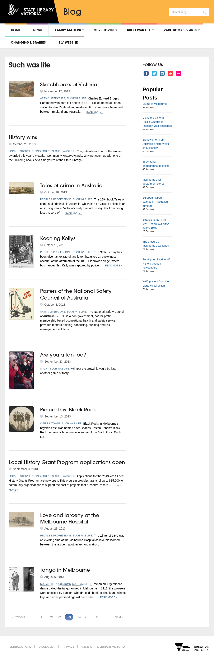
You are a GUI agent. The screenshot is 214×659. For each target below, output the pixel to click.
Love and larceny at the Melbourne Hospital (69, 518)
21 (52, 617)
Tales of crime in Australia (71, 185)
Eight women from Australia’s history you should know (156, 143)
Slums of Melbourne (155, 103)
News (37, 30)
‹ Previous (18, 617)
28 (97, 617)
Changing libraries (28, 42)
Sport (44, 368)
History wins (23, 137)
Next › (119, 617)
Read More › (94, 111)
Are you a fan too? (63, 354)
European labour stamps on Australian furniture (155, 201)
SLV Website (68, 42)
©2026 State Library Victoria (103, 646)
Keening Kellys (57, 238)
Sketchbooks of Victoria (68, 84)
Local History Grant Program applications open (67, 462)
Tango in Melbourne (65, 569)
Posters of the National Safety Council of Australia (76, 294)
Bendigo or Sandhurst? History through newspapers (156, 263)
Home (15, 30)
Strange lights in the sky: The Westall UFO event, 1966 (156, 223)
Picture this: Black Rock (68, 409)
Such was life (139, 30)
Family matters (68, 30)
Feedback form (20, 646)
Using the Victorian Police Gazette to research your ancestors (157, 121)
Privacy (68, 646)
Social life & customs (55, 584)
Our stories (104, 30)
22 (59, 617)
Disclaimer (47, 646)
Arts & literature (52, 98)
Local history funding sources (31, 151)
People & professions (55, 199)
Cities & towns (50, 423)
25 (86, 617)
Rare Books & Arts (180, 30)
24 (79, 617)
